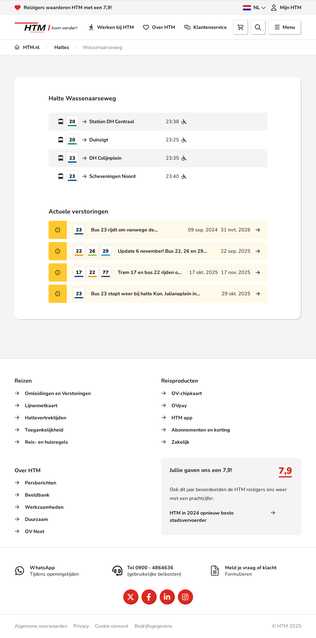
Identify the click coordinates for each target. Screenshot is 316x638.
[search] (258, 27)
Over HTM (159, 27)
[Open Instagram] (185, 597)
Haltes (61, 47)
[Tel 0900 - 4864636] (158, 570)
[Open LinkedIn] (167, 597)
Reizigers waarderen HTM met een (68, 7)
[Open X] (130, 597)
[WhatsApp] (60, 570)
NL (254, 7)
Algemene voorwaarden (41, 626)
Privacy (81, 626)
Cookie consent (111, 626)
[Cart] (240, 27)
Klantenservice (205, 27)
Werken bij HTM (111, 27)
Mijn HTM (286, 7)
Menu (285, 27)
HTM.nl (27, 47)
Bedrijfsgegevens (153, 626)
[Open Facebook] (149, 597)
